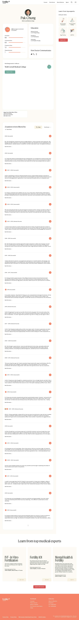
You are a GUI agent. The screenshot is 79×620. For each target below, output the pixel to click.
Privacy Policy (13, 617)
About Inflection (60, 2)
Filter (39, 127)
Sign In (67, 2)
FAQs (31, 608)
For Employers (52, 604)
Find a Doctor (52, 2)
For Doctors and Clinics (36, 606)
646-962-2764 (7, 116)
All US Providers (42, 617)
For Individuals (52, 606)
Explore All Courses (39, 586)
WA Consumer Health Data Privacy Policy (28, 617)
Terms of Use (5, 617)
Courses (45, 2)
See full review (8, 146)
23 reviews (13, 30)
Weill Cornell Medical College (28, 20)
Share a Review (34, 604)
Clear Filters (9, 129)
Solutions (51, 603)
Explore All (62, 40)
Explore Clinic (9, 72)
